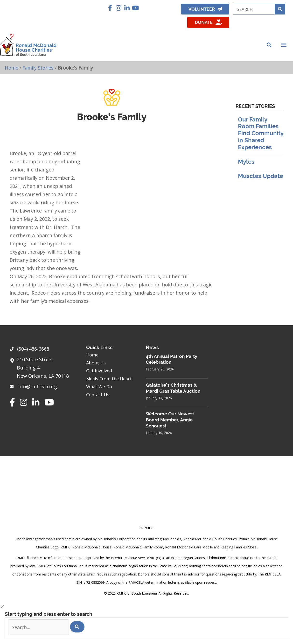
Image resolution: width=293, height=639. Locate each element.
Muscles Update (260, 178)
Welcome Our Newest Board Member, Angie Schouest (170, 419)
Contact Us (97, 394)
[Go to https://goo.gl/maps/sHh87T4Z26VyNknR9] (43, 369)
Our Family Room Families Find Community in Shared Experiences (260, 135)
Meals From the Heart (109, 378)
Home (12, 69)
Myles (246, 163)
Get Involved (99, 370)
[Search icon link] (269, 46)
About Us (96, 362)
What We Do (99, 386)
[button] (110, 8)
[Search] (78, 626)
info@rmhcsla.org (37, 386)
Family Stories (38, 69)
